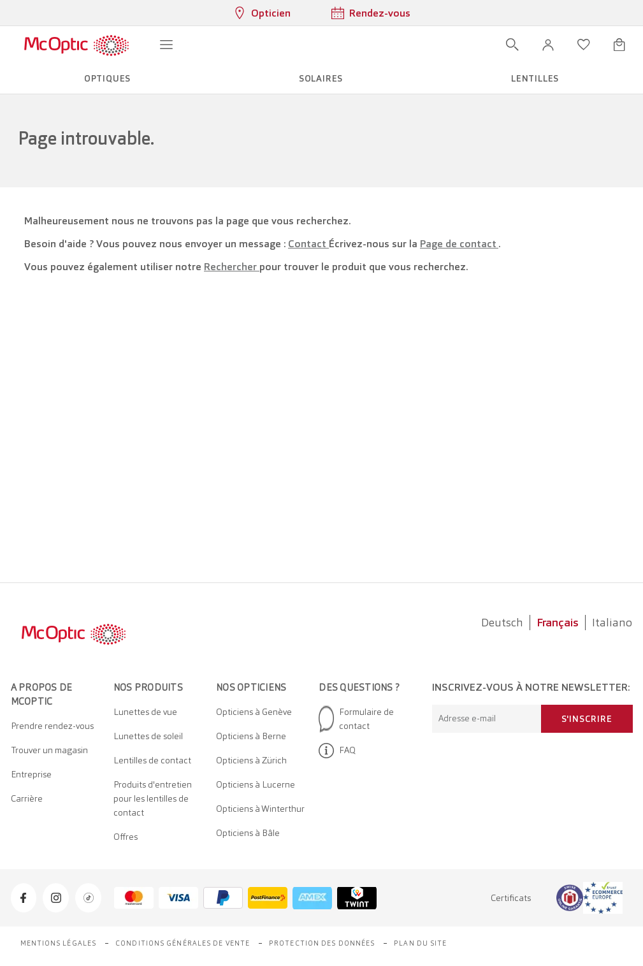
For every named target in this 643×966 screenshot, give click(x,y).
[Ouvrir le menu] (166, 45)
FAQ (337, 750)
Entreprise (31, 774)
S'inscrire (586, 718)
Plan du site (420, 943)
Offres (125, 836)
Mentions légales (58, 943)
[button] (548, 45)
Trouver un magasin (49, 750)
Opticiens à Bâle (248, 833)
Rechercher (231, 266)
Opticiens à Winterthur (260, 808)
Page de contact (459, 243)
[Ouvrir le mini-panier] (619, 45)
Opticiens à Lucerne (255, 784)
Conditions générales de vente (182, 943)
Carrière (27, 798)
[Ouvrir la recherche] (512, 45)
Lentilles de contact (152, 760)
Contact (308, 243)
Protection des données (322, 943)
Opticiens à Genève (254, 711)
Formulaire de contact (356, 719)
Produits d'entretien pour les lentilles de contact (152, 798)
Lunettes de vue (145, 711)
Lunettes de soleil (148, 736)
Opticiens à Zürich (251, 760)
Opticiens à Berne (251, 736)
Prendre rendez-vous (52, 726)
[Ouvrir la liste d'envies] (584, 45)
